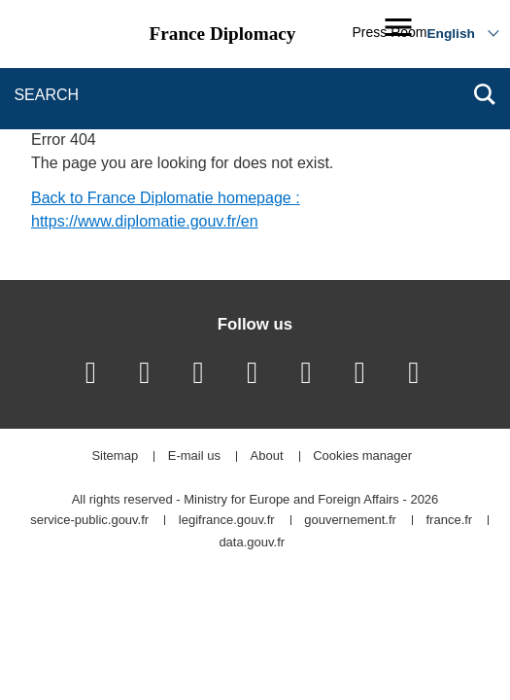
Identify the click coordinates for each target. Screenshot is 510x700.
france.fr (449, 520)
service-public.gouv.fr (89, 520)
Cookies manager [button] (362, 456)
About (267, 456)
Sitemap (114, 456)
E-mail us (194, 456)
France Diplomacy (223, 33)
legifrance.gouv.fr (227, 520)
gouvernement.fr (350, 520)
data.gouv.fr (252, 543)
